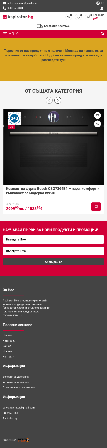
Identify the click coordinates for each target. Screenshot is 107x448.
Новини (7, 351)
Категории (9, 340)
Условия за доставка (16, 376)
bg (100, 3)
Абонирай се (53, 262)
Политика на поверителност (20, 387)
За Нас (7, 346)
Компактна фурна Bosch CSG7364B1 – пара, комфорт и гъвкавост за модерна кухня (52, 191)
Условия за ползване (16, 382)
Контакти (8, 356)
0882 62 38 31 (13, 8)
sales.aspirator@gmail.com (20, 3)
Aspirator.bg (10, 418)
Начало (7, 335)
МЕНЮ (10, 33)
